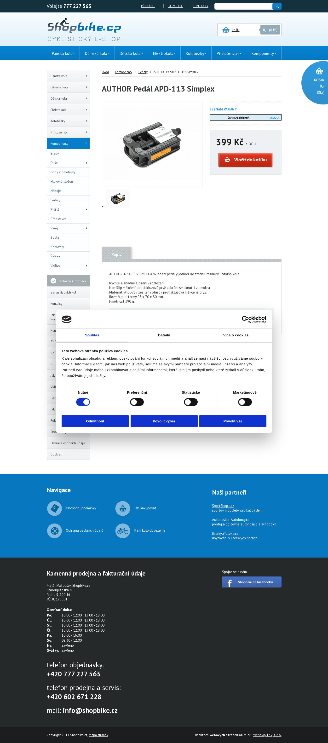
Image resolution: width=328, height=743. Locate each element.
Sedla (55, 237)
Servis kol (175, 6)
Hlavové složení (62, 181)
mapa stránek (98, 735)
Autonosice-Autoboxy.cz (230, 519)
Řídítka (55, 256)
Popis (116, 254)
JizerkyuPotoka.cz (225, 533)
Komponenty (69, 143)
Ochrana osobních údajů (68, 443)
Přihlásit (148, 6)
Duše (69, 163)
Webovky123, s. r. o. (267, 735)
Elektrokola (69, 110)
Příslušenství (69, 132)
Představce (59, 219)
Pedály (55, 200)
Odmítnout (95, 421)
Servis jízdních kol (63, 292)
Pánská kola (69, 76)
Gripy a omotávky (63, 172)
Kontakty (200, 6)
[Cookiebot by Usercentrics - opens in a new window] (245, 319)
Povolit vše (232, 421)
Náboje (56, 191)
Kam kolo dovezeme (149, 530)
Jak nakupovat (145, 508)
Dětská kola (69, 98)
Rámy (69, 228)
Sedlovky (57, 247)
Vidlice (69, 265)
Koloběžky (69, 121)
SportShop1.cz (223, 505)
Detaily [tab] (164, 335)
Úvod (105, 72)
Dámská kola (69, 87)
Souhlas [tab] (92, 335)
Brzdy (55, 153)
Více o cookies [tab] (236, 335)
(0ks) (312, 86)
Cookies (56, 454)
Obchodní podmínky (81, 508)
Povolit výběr (164, 421)
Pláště (69, 209)
